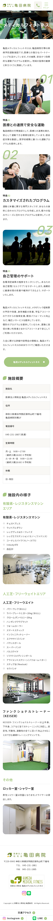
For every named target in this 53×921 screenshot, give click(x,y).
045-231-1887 (13, 434)
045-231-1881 (29, 865)
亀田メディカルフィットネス (26, 361)
